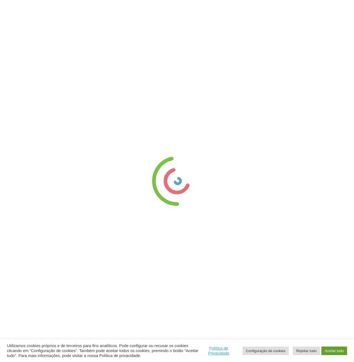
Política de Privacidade (218, 350)
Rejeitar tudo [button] (306, 351)
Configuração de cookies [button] (265, 351)
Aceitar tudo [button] (334, 351)
